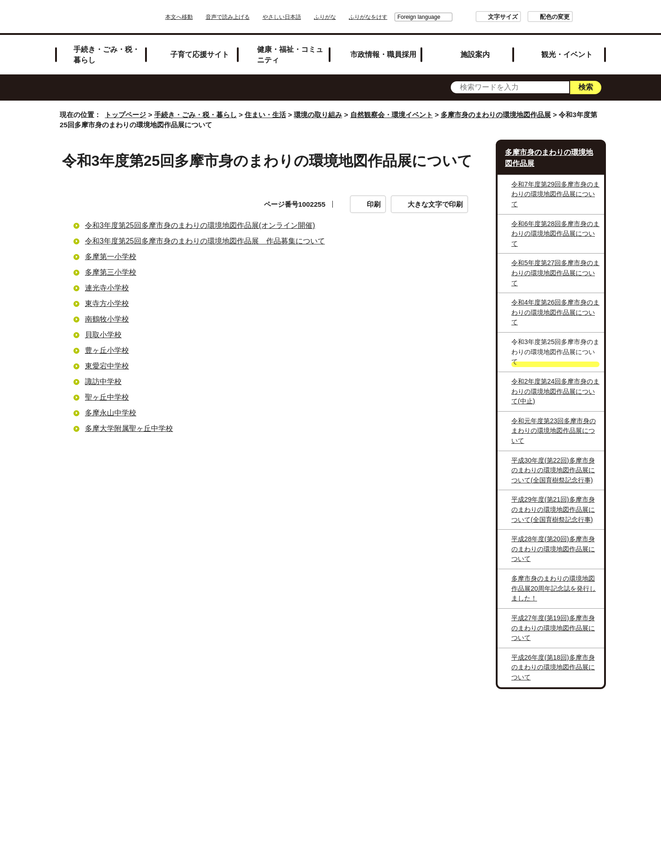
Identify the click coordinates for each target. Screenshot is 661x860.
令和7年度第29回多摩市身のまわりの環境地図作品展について (555, 194)
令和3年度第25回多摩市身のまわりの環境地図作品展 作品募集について (205, 241)
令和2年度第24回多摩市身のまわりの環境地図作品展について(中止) (555, 391)
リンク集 (263, 742)
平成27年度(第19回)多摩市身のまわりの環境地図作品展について (553, 627)
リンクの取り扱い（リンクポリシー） (428, 742)
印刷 (374, 204)
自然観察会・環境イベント (391, 115)
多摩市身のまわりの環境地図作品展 (496, 115)
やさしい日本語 (307, 17)
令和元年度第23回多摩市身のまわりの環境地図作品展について (553, 430)
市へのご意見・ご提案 (445, 754)
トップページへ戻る (575, 712)
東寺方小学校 (107, 303)
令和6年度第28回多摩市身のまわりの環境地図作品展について (555, 233)
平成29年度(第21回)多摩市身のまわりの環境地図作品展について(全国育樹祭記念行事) (553, 509)
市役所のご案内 (321, 742)
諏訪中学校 (103, 381)
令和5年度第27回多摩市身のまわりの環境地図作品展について (555, 272)
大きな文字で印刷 (435, 204)
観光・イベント (567, 54)
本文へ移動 (204, 17)
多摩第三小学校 (110, 272)
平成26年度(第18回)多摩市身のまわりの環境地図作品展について (553, 667)
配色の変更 (529, 16)
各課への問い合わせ (357, 754)
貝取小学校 (103, 335)
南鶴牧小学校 (107, 319)
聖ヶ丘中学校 (107, 397)
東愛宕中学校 (107, 366)
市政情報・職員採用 (383, 54)
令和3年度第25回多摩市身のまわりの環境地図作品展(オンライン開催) (200, 225)
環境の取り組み (318, 115)
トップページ (125, 115)
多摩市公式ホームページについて (251, 754)
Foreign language (393, 17)
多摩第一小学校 (110, 256)
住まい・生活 (265, 115)
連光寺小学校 (107, 288)
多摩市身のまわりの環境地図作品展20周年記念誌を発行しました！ (553, 588)
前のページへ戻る (498, 712)
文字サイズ (477, 16)
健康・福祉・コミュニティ (290, 54)
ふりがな (351, 17)
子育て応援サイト (199, 54)
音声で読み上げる (253, 17)
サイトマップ (208, 742)
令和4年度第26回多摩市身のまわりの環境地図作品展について (555, 312)
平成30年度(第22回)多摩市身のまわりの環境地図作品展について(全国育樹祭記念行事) (553, 470)
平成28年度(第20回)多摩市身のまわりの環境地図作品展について (553, 548)
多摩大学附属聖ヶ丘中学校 (129, 428)
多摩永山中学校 (110, 413)
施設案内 (475, 54)
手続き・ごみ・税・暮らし (106, 54)
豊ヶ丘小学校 (107, 350)
